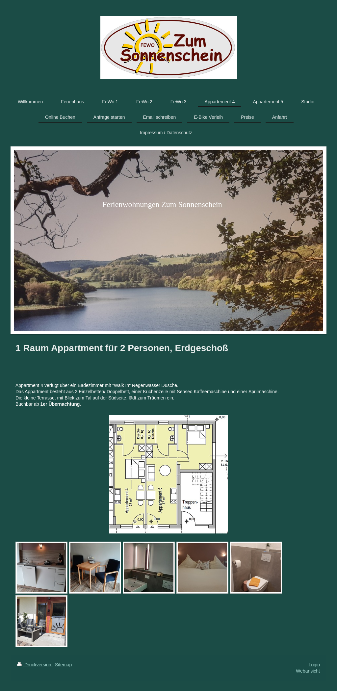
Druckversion (34, 664)
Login (314, 664)
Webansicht (308, 671)
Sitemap (63, 664)
